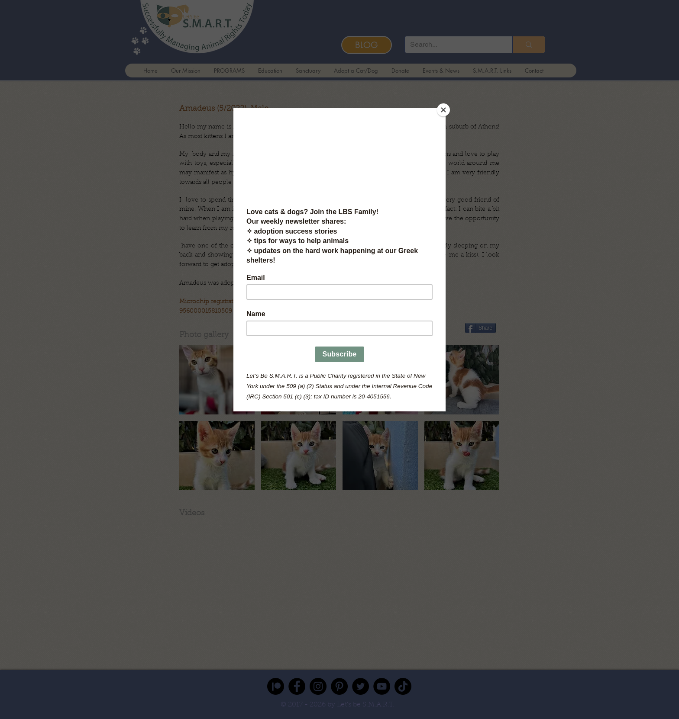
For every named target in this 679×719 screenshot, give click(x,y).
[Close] (443, 109)
